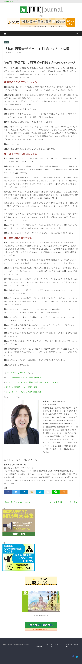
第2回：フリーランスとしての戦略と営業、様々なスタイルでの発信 (32, 382)
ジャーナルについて (41, 644)
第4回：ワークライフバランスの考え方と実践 (23, 392)
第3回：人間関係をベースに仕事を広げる (22, 387)
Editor (19, 52)
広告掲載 (39, 646)
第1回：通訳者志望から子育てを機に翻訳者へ (23, 377)
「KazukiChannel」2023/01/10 (17, 372)
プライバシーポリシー (57, 645)
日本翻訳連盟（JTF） (10, 1)
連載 (6, 42)
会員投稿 (69, 644)
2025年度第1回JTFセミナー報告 (64, 502)
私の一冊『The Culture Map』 (16, 502)
